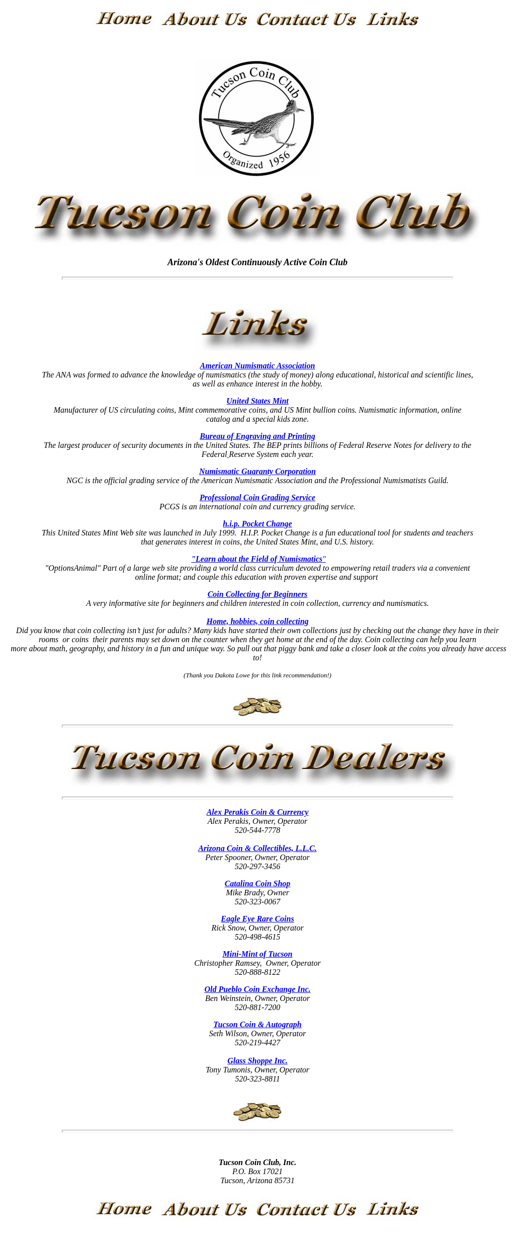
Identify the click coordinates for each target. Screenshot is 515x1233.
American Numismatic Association (257, 365)
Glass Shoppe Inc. (257, 1060)
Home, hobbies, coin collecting (257, 621)
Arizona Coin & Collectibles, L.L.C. (257, 848)
